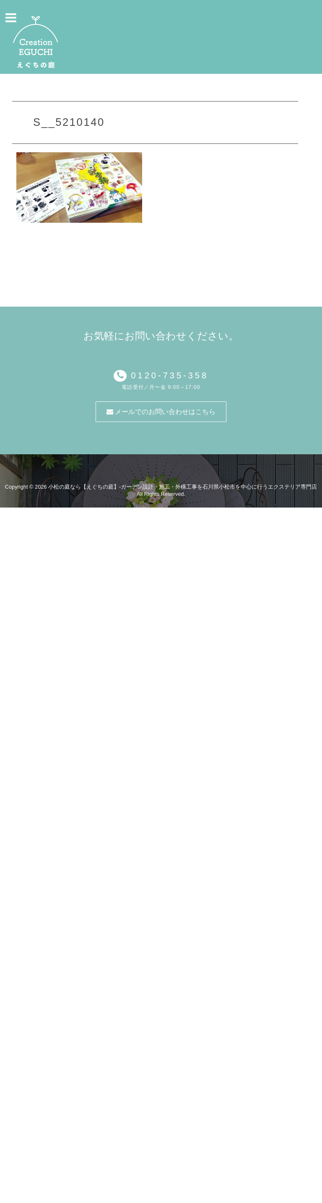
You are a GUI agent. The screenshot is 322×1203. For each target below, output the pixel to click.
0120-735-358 (167, 375)
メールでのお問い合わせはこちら (161, 411)
